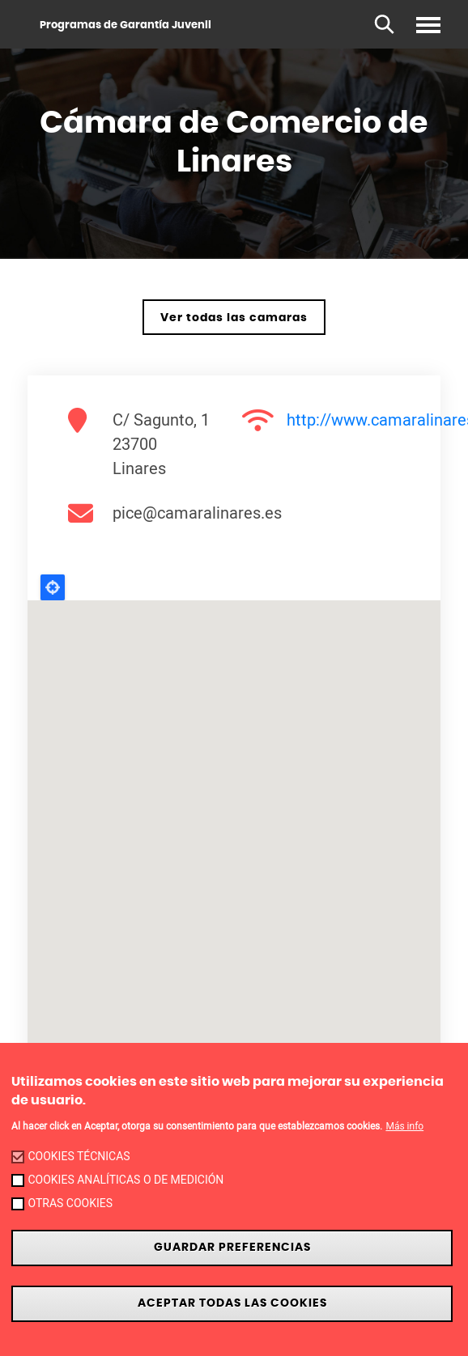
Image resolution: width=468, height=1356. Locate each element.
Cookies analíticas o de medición (125, 1179)
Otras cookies (70, 1203)
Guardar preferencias (232, 1247)
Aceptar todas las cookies (232, 1303)
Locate (52, 587)
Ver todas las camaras (234, 317)
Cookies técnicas (79, 1156)
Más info (404, 1126)
